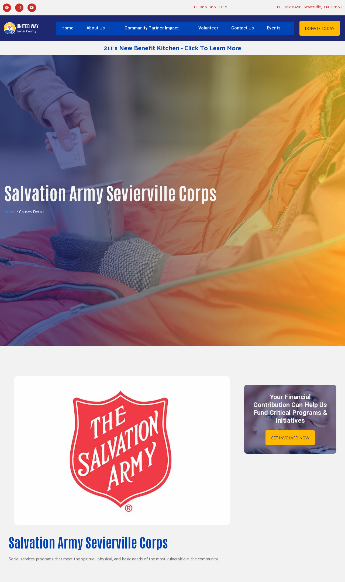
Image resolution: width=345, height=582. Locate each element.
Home (67, 28)
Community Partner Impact (155, 28)
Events (274, 28)
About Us (99, 28)
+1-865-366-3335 (210, 7)
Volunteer (208, 28)
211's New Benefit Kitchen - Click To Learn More (172, 47)
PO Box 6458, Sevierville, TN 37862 (309, 7)
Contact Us (242, 28)
